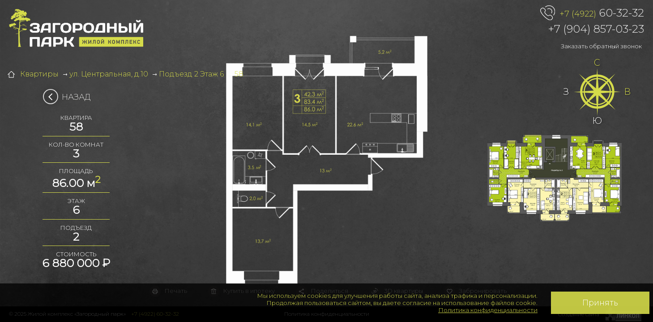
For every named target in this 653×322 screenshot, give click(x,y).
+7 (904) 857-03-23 (596, 28)
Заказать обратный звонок (601, 46)
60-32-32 (601, 13)
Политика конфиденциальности (488, 310)
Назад (69, 97)
